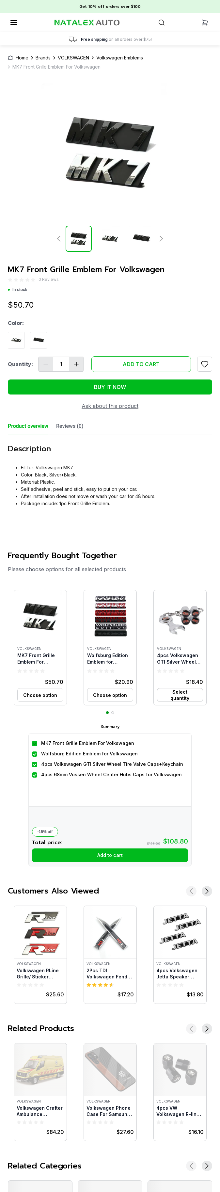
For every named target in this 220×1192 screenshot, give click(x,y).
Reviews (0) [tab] (69, 426)
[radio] (10, 279)
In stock (17, 289)
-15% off (45, 832)
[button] (40, 647)
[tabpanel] (110, 473)
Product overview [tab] (28, 426)
